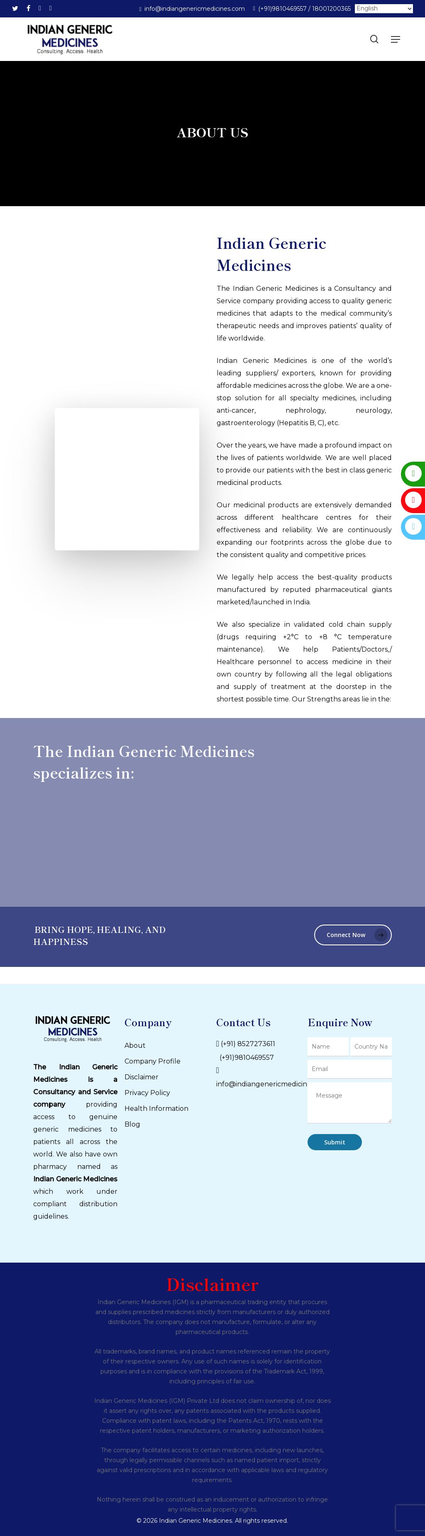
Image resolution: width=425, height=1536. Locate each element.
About (135, 1045)
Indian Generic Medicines (75, 1179)
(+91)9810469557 (245, 1057)
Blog (132, 1124)
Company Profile (153, 1061)
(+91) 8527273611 (248, 1044)
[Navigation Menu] (395, 39)
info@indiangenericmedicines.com (273, 1084)
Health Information (156, 1108)
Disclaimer (142, 1077)
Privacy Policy (147, 1093)
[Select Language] (384, 8)
